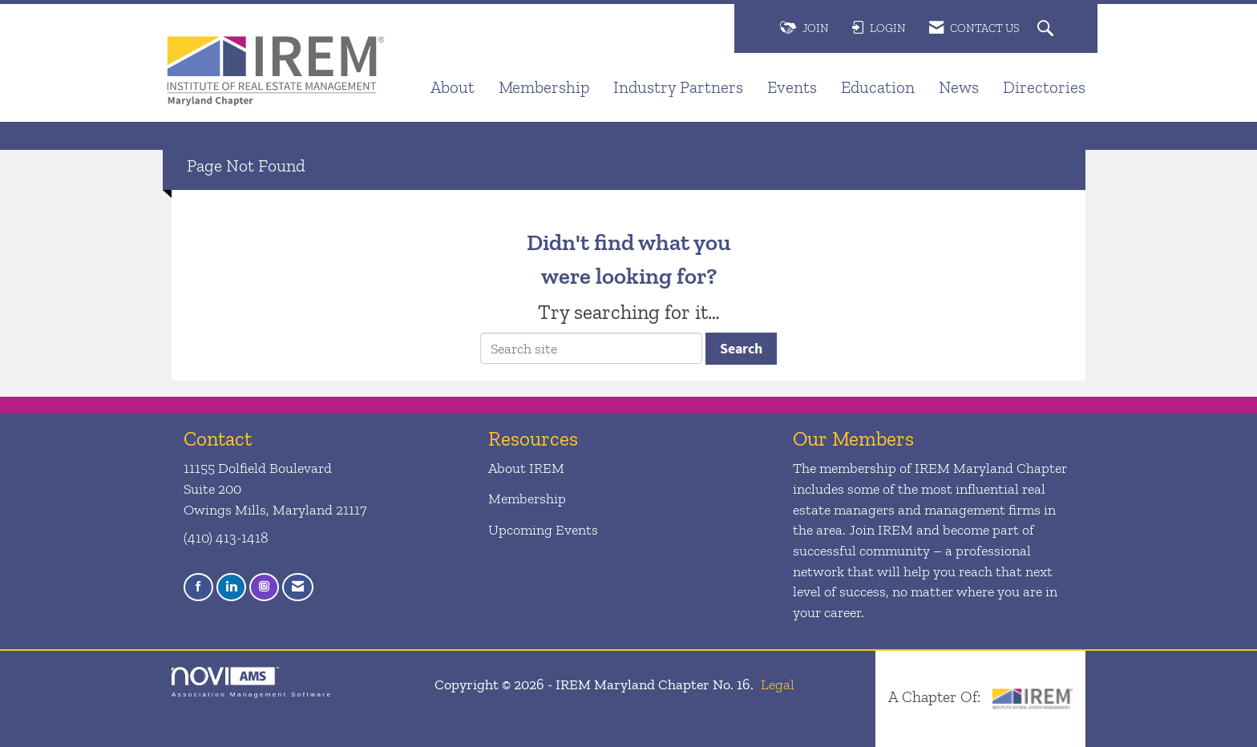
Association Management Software (252, 682)
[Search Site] (1047, 29)
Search (741, 348)
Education (878, 87)
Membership (544, 87)
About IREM (526, 468)
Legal (777, 684)
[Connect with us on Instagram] (264, 587)
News (959, 87)
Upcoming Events (543, 530)
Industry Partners (678, 87)
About (452, 87)
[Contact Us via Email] (297, 587)
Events (792, 87)
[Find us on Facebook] (198, 587)
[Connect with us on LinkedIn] (231, 587)
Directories (1044, 87)
